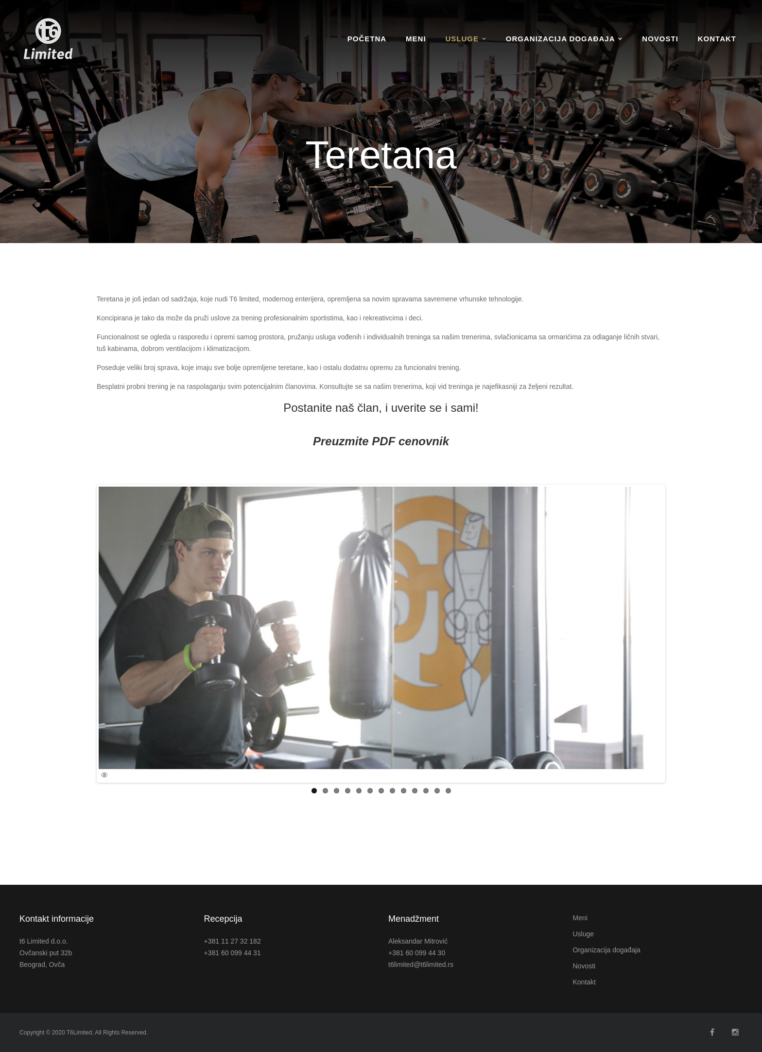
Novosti (660, 39)
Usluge (462, 39)
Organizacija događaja (560, 39)
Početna (366, 39)
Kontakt (717, 39)
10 (414, 790)
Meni (416, 39)
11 (426, 790)
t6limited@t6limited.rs (420, 964)
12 (437, 790)
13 (448, 790)
